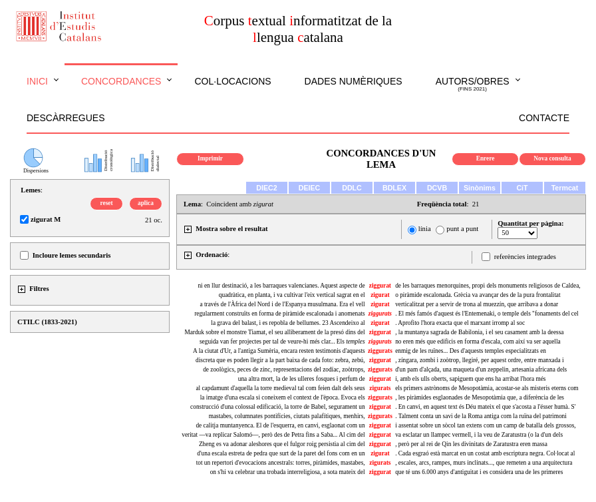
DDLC (352, 188)
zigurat (380, 295)
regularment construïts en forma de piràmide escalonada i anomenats (279, 313)
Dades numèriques (353, 81)
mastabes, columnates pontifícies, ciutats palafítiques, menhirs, (287, 416)
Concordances (121, 81)
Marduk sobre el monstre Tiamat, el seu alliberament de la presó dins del (274, 332)
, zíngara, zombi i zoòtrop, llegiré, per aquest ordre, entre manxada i (479, 360)
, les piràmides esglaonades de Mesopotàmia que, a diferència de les (479, 397)
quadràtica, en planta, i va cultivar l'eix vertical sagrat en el (292, 295)
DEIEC (310, 188)
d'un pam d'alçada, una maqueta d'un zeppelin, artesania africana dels (481, 369)
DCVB (437, 188)
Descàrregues (65, 118)
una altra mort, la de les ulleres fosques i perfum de (301, 379)
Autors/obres (473, 84)
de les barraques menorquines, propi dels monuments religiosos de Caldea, (487, 285)
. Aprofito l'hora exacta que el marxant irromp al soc (460, 323)
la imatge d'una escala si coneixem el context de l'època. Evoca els (282, 397)
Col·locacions (232, 81)
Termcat (565, 188)
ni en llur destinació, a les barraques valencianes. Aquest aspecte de (281, 285)
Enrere (485, 158)
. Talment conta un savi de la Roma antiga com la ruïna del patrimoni (481, 416)
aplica (146, 203)
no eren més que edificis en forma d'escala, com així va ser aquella (478, 341)
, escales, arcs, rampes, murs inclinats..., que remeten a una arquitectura (483, 462)
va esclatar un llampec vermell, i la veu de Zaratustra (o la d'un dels (479, 434)
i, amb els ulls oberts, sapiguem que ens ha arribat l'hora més (470, 379)
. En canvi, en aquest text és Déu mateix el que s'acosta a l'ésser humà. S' (485, 406)
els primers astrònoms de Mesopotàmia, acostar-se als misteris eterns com (486, 388)
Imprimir (210, 158)
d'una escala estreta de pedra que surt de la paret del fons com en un (281, 453)
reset (106, 203)
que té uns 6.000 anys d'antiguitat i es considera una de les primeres (479, 472)
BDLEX (394, 188)
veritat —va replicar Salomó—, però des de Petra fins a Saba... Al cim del (273, 434)
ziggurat (380, 285)
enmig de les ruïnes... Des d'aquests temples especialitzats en (470, 351)
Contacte (544, 118)
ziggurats (380, 351)
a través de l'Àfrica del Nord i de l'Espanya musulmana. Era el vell (282, 304)
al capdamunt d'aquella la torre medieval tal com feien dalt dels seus (280, 388)
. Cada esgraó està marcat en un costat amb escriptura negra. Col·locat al (485, 453)
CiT (521, 188)
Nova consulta (552, 158)
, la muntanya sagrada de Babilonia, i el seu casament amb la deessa (479, 332)
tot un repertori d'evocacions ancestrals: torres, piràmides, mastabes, (280, 462)
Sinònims (480, 188)
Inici (37, 81)
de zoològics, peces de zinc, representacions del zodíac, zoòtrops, (284, 369)
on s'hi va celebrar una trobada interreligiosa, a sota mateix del (287, 472)
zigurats (379, 388)
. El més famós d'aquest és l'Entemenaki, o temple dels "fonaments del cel (487, 313)
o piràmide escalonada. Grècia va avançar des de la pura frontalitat (477, 295)
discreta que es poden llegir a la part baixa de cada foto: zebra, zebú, (280, 360)
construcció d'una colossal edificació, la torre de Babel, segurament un (277, 406)
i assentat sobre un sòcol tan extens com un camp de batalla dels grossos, (485, 425)
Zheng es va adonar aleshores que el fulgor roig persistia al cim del (282, 444)
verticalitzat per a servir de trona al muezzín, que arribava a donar (476, 304)
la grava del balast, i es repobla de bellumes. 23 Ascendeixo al (288, 323)
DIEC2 (266, 188)
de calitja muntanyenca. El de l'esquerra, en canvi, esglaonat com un (280, 425)
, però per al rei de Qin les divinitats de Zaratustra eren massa (471, 444)
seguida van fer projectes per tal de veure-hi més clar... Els (282, 341)
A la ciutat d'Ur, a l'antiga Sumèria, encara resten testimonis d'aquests (279, 351)
